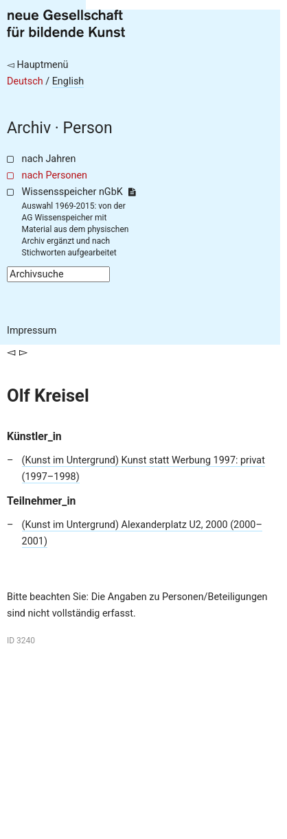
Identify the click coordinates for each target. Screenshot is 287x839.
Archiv (29, 128)
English (68, 81)
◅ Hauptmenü (38, 65)
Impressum (31, 330)
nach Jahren (49, 159)
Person (88, 128)
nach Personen (54, 175)
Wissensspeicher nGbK (78, 192)
